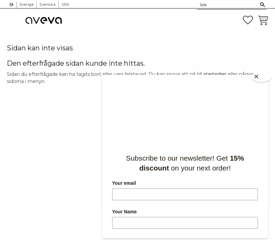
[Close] (261, 76)
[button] (248, 20)
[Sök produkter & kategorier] (228, 5)
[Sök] (263, 4)
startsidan (214, 74)
